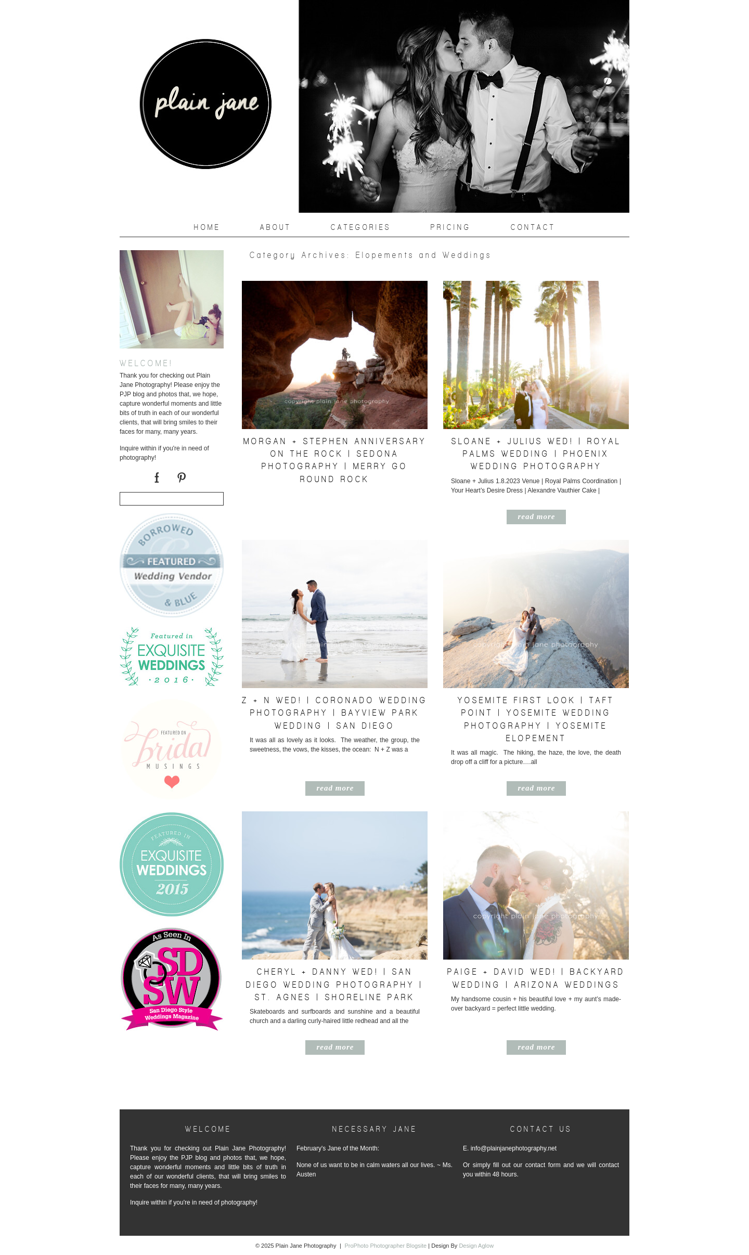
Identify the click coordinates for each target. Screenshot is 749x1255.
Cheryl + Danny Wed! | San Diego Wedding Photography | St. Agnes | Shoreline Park (334, 984)
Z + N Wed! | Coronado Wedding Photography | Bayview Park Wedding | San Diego (335, 713)
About (275, 227)
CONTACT (533, 227)
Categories (361, 227)
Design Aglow (476, 1246)
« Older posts (255, 1089)
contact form (543, 1165)
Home (207, 227)
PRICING (451, 227)
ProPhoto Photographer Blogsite (385, 1246)
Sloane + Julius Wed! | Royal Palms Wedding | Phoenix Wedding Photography (536, 454)
